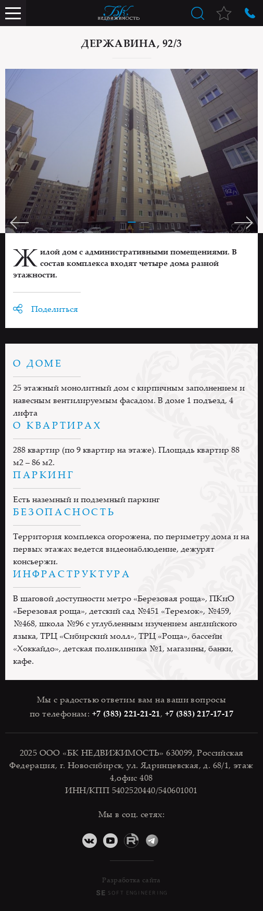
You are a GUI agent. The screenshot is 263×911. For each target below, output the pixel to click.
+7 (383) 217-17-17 (199, 713)
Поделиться (54, 308)
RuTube (131, 840)
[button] (131, 219)
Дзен (173, 840)
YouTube (110, 840)
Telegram (152, 840)
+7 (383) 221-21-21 (126, 713)
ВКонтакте (89, 840)
